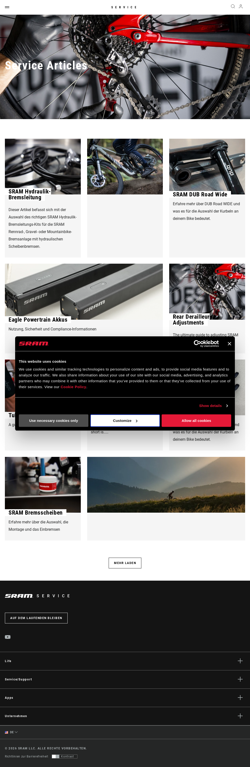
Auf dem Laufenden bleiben (36, 618)
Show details (210, 406)
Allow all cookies (196, 420)
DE (9, 732)
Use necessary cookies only (53, 420)
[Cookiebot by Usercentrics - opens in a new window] (197, 343)
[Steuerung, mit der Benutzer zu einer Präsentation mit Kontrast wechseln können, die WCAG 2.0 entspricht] (64, 756)
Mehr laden (125, 563)
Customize (125, 420)
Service (125, 7)
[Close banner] (229, 343)
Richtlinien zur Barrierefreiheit (26, 756)
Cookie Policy (73, 387)
